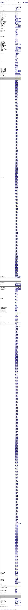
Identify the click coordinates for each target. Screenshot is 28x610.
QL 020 (16, 323)
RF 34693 (16, 473)
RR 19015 (16, 84)
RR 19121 (16, 105)
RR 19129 (16, 107)
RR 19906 (16, 272)
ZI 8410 (16, 303)
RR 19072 (16, 97)
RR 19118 (16, 104)
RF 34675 (16, 469)
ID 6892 (16, 57)
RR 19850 (16, 263)
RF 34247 (16, 383)
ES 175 (16, 282)
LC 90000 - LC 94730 (18, 50)
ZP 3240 (16, 20)
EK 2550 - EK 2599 (18, 27)
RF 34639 (16, 460)
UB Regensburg (25, 2)
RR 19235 (16, 133)
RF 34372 (16, 405)
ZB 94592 (16, 568)
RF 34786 (16, 495)
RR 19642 (16, 214)
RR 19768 (16, 244)
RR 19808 (16, 254)
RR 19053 (16, 92)
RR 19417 (16, 170)
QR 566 (16, 10)
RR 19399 (16, 165)
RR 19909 (16, 273)
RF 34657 (16, 464)
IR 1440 (16, 59)
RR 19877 (16, 269)
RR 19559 (16, 194)
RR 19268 (16, 141)
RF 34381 (16, 407)
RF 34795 (16, 497)
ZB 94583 (16, 563)
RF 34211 (16, 374)
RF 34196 (16, 370)
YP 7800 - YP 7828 (17, 53)
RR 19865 (16, 266)
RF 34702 (16, 476)
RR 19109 (16, 102)
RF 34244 (16, 382)
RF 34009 (16, 329)
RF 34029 (16, 334)
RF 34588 (16, 447)
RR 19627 (16, 210)
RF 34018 (16, 331)
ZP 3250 (16, 19)
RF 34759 (16, 488)
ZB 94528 (16, 538)
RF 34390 (16, 409)
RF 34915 (16, 521)
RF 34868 (16, 513)
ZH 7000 (16, 294)
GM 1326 (16, 37)
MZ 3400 (16, 572)
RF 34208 (16, 373)
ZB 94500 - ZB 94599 (18, 523)
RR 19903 (16, 271)
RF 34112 (16, 349)
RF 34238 (16, 380)
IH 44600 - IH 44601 (18, 47)
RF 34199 (16, 371)
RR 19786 (16, 249)
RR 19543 (16, 191)
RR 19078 (16, 98)
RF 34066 (16, 342)
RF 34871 (16, 514)
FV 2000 (16, 34)
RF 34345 (16, 397)
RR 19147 (16, 112)
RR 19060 (16, 93)
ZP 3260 (16, 15)
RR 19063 (16, 94)
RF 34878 (16, 516)
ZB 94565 (16, 551)
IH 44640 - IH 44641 (18, 51)
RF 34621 (16, 455)
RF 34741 (16, 484)
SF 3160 (16, 68)
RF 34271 (16, 388)
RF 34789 (16, 496)
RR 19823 (16, 258)
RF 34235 (16, 379)
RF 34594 (16, 449)
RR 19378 (16, 160)
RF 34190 (16, 369)
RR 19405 (16, 167)
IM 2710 (16, 58)
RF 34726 (16, 481)
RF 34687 (16, 472)
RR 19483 (16, 180)
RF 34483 (16, 427)
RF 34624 (16, 456)
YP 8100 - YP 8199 (17, 581)
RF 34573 (16, 443)
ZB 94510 (16, 525)
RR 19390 (16, 163)
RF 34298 (16, 392)
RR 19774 (16, 246)
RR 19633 (16, 212)
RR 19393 (16, 164)
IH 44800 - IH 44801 (18, 70)
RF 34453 (16, 423)
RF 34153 (16, 360)
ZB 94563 (16, 549)
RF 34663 (16, 466)
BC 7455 (16, 314)
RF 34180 (16, 367)
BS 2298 (16, 321)
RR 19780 (16, 247)
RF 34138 (16, 356)
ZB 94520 (16, 532)
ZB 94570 (16, 554)
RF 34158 (16, 361)
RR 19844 (16, 262)
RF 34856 (16, 511)
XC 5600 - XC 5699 (18, 600)
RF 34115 (16, 350)
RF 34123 (16, 352)
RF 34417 (16, 416)
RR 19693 (16, 227)
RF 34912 (16, 520)
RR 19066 (16, 95)
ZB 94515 (16, 528)
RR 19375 (16, 159)
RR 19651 (16, 216)
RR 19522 (16, 188)
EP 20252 (16, 28)
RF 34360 (16, 401)
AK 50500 (16, 290)
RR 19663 (16, 219)
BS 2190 (16, 320)
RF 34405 (16, 413)
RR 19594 (16, 203)
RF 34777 (16, 493)
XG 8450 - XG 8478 (18, 283)
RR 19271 (16, 142)
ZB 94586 (16, 564)
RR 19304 (16, 147)
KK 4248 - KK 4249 (18, 276)
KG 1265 (16, 62)
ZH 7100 (16, 297)
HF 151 (16, 55)
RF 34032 (16, 335)
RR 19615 (16, 207)
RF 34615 (16, 454)
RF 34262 (16, 386)
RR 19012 (16, 83)
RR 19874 (16, 268)
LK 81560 (16, 29)
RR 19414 (16, 169)
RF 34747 (16, 485)
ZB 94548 (16, 543)
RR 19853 (16, 264)
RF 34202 (16, 372)
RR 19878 (16, 270)
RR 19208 (16, 127)
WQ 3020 (16, 578)
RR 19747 (16, 239)
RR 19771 (16, 245)
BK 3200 (16, 316)
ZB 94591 (16, 567)
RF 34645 (16, 461)
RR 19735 (16, 236)
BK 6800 (16, 603)
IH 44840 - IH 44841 (18, 71)
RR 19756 (16, 241)
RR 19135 (16, 109)
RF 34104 (16, 347)
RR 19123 (16, 106)
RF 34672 (16, 468)
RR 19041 (16, 91)
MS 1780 (16, 23)
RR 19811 (16, 255)
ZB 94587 (16, 565)
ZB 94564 (16, 550)
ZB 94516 (16, 529)
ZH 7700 (16, 300)
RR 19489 (16, 182)
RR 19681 (16, 224)
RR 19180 (16, 121)
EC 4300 (16, 32)
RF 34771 (16, 491)
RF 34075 (16, 344)
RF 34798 (16, 498)
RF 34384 (16, 408)
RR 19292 (16, 144)
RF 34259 (16, 385)
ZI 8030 (16, 308)
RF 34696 (16, 474)
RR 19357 (16, 154)
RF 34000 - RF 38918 (18, 326)
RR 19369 (16, 158)
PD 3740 (16, 31)
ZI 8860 (16, 306)
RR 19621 (16, 209)
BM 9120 (16, 317)
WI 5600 (16, 580)
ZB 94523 (16, 534)
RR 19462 (16, 179)
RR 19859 (16, 265)
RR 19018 (16, 85)
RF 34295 (16, 391)
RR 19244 (16, 136)
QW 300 (16, 587)
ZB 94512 (16, 526)
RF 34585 (16, 446)
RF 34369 (16, 404)
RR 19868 (16, 267)
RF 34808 (16, 500)
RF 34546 (16, 438)
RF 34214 (16, 375)
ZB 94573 (16, 556)
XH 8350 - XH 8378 (18, 289)
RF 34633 (16, 458)
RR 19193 (16, 123)
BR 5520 (16, 291)
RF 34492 (16, 429)
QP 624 (16, 30)
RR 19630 (16, 211)
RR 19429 (16, 173)
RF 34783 (16, 494)
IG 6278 (16, 72)
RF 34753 (16, 487)
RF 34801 (16, 499)
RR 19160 (16, 116)
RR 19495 (16, 183)
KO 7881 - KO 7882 (18, 22)
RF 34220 (16, 376)
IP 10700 (16, 40)
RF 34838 (16, 507)
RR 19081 (16, 99)
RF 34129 (16, 354)
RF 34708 (16, 478)
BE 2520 (16, 315)
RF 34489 (16, 428)
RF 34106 (16, 348)
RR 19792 (16, 250)
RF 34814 (16, 502)
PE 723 (16, 590)
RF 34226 (16, 377)
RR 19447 (16, 176)
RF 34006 (16, 328)
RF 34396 (16, 411)
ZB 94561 (16, 548)
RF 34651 (16, 463)
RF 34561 (16, 441)
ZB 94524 (16, 535)
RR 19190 (16, 122)
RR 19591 (16, 201)
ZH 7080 (16, 296)
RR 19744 (16, 238)
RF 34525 (16, 435)
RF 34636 (16, 459)
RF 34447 (16, 422)
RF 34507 (16, 431)
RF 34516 (16, 433)
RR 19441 (16, 174)
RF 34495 (16, 430)
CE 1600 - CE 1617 (18, 278)
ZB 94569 (16, 553)
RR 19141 (16, 110)
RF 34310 (16, 395)
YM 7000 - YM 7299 (18, 602)
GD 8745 (16, 54)
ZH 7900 (16, 301)
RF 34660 (16, 465)
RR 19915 (16, 274)
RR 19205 (16, 126)
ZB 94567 (16, 552)
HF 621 (16, 325)
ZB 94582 (16, 562)
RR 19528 (16, 189)
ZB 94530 (16, 539)
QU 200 (16, 604)
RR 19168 (16, 119)
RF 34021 (16, 332)
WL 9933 (16, 575)
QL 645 (16, 599)
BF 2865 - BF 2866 (17, 277)
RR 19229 (16, 131)
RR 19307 (16, 148)
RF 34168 (16, 366)
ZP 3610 (16, 41)
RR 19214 (16, 128)
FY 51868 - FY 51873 (18, 43)
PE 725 (16, 591)
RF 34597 (16, 451)
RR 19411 (16, 168)
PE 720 (16, 589)
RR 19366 (16, 156)
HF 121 (16, 324)
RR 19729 (16, 235)
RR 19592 (16, 202)
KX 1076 (16, 66)
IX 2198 (16, 61)
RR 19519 (16, 187)
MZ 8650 (16, 573)
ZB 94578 (16, 559)
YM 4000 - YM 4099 (18, 287)
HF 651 (16, 56)
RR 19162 (16, 118)
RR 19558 (16, 193)
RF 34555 (16, 439)
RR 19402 (16, 166)
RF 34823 (16, 504)
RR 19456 (16, 177)
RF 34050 (16, 338)
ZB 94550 (16, 544)
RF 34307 (16, 394)
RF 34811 (16, 501)
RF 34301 (16, 393)
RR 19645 (16, 215)
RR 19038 (16, 90)
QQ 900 (16, 8)
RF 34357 (16, 400)
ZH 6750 (16, 293)
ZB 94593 (16, 569)
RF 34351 (16, 399)
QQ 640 (16, 311)
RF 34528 (16, 436)
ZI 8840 (16, 305)
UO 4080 (16, 601)
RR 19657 (16, 218)
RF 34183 (16, 368)
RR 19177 (16, 120)
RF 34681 (16, 470)
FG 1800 (16, 33)
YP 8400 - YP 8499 (17, 582)
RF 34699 (16, 475)
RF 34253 (16, 384)
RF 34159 (16, 362)
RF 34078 (16, 345)
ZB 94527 (16, 537)
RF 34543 (16, 437)
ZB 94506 (16, 524)
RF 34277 (16, 389)
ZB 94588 (16, 566)
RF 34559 (16, 440)
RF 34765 (16, 490)
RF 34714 (16, 479)
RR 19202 (16, 125)
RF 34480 (16, 426)
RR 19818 (16, 256)
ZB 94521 (16, 533)
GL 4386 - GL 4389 (18, 48)
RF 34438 (16, 420)
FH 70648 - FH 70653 (18, 44)
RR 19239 (16, 134)
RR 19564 (16, 195)
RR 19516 (16, 186)
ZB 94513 (16, 527)
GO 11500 (16, 39)
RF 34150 (16, 359)
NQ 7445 (16, 52)
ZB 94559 (16, 546)
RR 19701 (16, 229)
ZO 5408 (16, 13)
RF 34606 (16, 452)
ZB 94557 (16, 545)
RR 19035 (16, 89)
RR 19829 (16, 259)
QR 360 (16, 592)
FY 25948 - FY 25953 (18, 322)
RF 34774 (16, 492)
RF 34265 (16, 387)
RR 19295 (16, 145)
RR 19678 (16, 223)
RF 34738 (16, 483)
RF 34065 (16, 341)
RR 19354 (16, 153)
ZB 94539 (16, 542)
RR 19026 (16, 87)
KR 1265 (16, 65)
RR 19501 (16, 184)
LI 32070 (16, 46)
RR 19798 (16, 252)
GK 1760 (16, 36)
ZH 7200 (16, 298)
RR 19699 (16, 228)
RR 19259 (16, 139)
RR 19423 (16, 171)
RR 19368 (16, 157)
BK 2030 (16, 584)
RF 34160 (16, 363)
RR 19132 (16, 108)
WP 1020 (16, 577)
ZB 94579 (16, 560)
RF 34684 (16, 471)
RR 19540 (16, 190)
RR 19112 (16, 103)
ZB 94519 (16, 531)
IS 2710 (16, 60)
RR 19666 (16, 220)
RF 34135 (16, 355)
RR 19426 (16, 172)
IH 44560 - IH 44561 (18, 25)
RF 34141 (16, 357)
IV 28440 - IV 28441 (18, 26)
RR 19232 (16, 132)
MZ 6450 (16, 579)
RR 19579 (16, 198)
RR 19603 (16, 205)
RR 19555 (16, 192)
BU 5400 (16, 319)
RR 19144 (16, 111)
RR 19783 (16, 248)
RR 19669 (16, 221)
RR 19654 (16, 217)
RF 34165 (16, 365)
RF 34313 (16, 396)
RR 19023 (16, 86)
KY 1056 (16, 67)
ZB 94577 (16, 558)
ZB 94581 (16, 561)
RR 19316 (16, 150)
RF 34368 (16, 403)
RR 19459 (16, 178)
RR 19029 (16, 88)
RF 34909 (16, 519)
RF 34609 (16, 453)
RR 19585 (16, 200)
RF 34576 (16, 444)
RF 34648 (16, 462)
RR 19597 (16, 204)
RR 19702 (16, 230)
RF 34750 (16, 486)
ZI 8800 (16, 310)
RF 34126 (16, 353)
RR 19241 (16, 135)
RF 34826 (16, 505)
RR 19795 (16, 251)
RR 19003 (16, 81)
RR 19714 (16, 233)
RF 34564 (16, 442)
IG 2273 (16, 42)
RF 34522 (16, 434)
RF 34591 (16, 448)
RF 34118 (16, 351)
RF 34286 (16, 390)
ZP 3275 (16, 12)
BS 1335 (16, 318)
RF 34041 (16, 337)
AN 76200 (16, 598)
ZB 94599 (16, 571)
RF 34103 (16, 346)
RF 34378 (16, 406)
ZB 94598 (16, 570)
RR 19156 (16, 114)
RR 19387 (16, 162)
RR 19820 (16, 257)
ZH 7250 (16, 299)
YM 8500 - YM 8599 (18, 605)
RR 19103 (16, 100)
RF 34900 (16, 517)
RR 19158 (16, 115)
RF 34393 (16, 410)
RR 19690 (16, 226)
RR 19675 (16, 222)
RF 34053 (16, 339)
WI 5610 (16, 574)
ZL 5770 (16, 583)
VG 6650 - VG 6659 (18, 18)
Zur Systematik (2, 2)
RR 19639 (16, 213)
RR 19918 (16, 275)
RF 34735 (16, 482)
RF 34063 (16, 340)
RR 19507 (16, 185)
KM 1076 (16, 63)
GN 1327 (16, 38)
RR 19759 (16, 242)
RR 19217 (16, 129)
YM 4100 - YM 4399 (18, 284)
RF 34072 (16, 343)
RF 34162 (16, 364)
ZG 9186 (16, 588)
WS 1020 (16, 522)
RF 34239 (16, 381)
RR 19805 (16, 253)
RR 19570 (16, 196)
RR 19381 (16, 161)
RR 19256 (16, 138)
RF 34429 (16, 419)
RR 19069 (16, 96)
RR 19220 (16, 130)
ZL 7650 (16, 14)
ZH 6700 (16, 292)
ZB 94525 (16, 536)
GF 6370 (16, 35)
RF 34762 (16, 489)
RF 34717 (16, 480)
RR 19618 (16, 208)
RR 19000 (16, 80)
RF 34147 (16, 358)
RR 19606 (16, 206)
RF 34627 (16, 457)
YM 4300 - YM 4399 (18, 285)
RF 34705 (16, 477)
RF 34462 (16, 425)
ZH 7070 (16, 295)
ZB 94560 (16, 547)
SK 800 (16, 69)
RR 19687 (16, 225)
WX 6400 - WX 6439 (18, 6)
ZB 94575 (16, 557)
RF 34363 (16, 402)
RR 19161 (16, 117)
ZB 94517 (16, 530)
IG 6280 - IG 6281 (17, 73)
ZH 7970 (16, 302)
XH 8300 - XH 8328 (18, 288)
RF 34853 (16, 510)
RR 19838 (16, 261)
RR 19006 (16, 82)
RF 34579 (16, 445)
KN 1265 (16, 64)
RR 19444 (16, 175)
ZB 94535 (16, 540)
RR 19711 (16, 232)
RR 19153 (16, 113)
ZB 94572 (16, 555)
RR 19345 (16, 151)
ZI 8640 (16, 304)
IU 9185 (16, 45)
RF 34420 (16, 417)
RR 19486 (16, 181)
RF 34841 (16, 508)
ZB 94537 (16, 541)
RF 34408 (16, 414)
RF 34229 (16, 378)
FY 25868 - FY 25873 (18, 49)
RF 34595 (16, 450)
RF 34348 (16, 398)
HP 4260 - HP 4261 (17, 24)
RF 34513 (16, 432)
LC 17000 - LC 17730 (18, 7)
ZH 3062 (16, 307)
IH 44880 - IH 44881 (18, 74)
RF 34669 (16, 467)
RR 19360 (16, 155)
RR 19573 (16, 197)
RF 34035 (16, 336)
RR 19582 (16, 199)
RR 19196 (16, 124)
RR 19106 (16, 101)
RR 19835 (16, 260)
